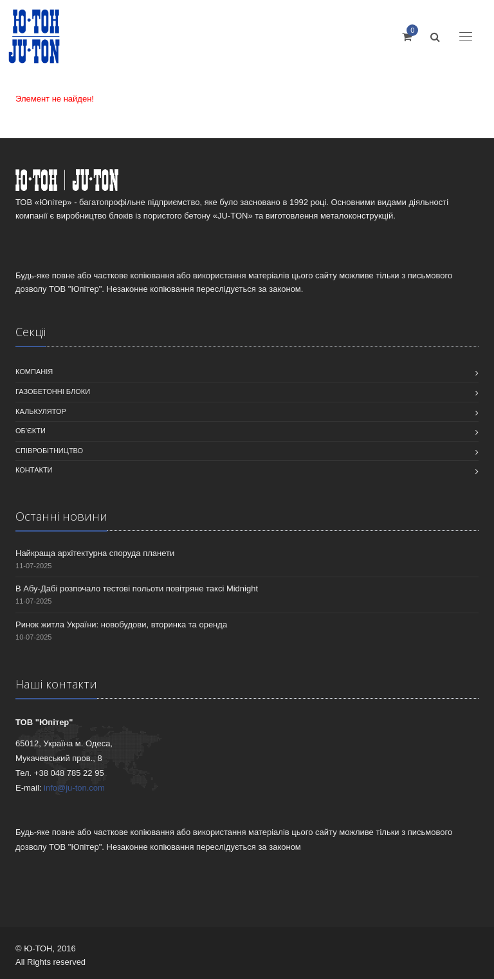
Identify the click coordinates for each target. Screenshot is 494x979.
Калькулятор (40, 411)
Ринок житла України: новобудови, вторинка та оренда (121, 624)
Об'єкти (30, 431)
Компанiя (34, 371)
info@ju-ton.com (74, 788)
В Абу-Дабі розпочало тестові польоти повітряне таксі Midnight (136, 588)
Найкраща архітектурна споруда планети (94, 553)
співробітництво (49, 450)
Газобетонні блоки (52, 391)
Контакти (34, 470)
